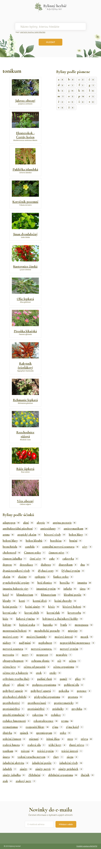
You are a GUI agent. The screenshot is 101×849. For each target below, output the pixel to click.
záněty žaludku (14, 775)
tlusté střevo (79, 745)
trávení (28, 751)
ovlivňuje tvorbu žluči (18, 679)
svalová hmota (14, 745)
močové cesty (13, 637)
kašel (8, 595)
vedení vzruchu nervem (33, 757)
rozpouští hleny (38, 727)
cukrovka (70, 558)
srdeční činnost (14, 739)
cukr (54, 558)
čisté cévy (38, 558)
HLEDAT (50, 42)
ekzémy (25, 577)
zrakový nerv (26, 781)
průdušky (60, 709)
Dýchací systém (73, 570)
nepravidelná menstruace (77, 643)
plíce (80, 679)
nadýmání (27, 643)
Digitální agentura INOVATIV (87, 846)
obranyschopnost (16, 661)
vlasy (58, 757)
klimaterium (51, 595)
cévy (87, 546)
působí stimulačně (16, 715)
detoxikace (29, 564)
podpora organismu (46, 685)
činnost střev (59, 552)
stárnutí (36, 739)
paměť (66, 679)
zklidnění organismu (63, 775)
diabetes (48, 564)
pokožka (66, 691)
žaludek (10, 769)
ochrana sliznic (43, 661)
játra (85, 588)
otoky (55, 673)
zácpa (73, 757)
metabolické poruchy (49, 630)
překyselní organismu (49, 697)
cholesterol (12, 552)
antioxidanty (50, 528)
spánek (26, 733)
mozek (87, 637)
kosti (24, 601)
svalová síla (36, 745)
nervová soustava (15, 649)
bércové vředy (55, 534)
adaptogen (12, 522)
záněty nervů (45, 769)
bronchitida (12, 546)
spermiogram (46, 733)
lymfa (66, 625)
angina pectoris (65, 522)
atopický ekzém (29, 534)
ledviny (10, 625)
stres (72, 739)
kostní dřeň (42, 601)
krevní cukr (12, 612)
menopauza (84, 625)
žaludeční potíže (44, 763)
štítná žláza (55, 739)
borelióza (58, 540)
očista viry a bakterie (18, 673)
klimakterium (27, 595)
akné (28, 522)
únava (9, 757)
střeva (87, 739)
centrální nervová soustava (61, 546)
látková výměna (28, 619)
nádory (9, 643)
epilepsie (43, 577)
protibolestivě (14, 703)
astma (9, 534)
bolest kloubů (36, 540)
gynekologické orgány (19, 582)
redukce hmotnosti (17, 721)
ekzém (9, 577)
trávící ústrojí (72, 751)
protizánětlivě (38, 709)
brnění (75, 540)
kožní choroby (65, 601)
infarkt (70, 588)
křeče (54, 606)
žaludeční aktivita (16, 763)
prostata (75, 697)
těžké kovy (58, 745)
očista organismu (66, 667)
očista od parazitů (37, 667)
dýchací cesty (48, 570)
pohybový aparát (15, 691)
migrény (75, 630)
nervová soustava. (44, 649)
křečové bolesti (74, 606)
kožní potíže (13, 606)
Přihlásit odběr (66, 824)
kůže (8, 619)
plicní (9, 685)
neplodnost (47, 643)
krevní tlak (56, 612)
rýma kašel (75, 727)
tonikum (10, 751)
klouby (9, 601)
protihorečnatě (39, 703)
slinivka (10, 733)
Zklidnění (37, 775)
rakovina (40, 715)
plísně (23, 685)
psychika (79, 709)
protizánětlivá (14, 709)
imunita (84, 582)
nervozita (11, 655)
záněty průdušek (70, 769)
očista (75, 661)
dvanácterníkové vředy (19, 570)
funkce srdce (63, 577)
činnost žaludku (15, 558)
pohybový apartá (43, 691)
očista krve (12, 667)
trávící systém (48, 751)
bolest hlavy (78, 534)
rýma (57, 727)
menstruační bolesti (17, 630)
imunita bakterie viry (18, 588)
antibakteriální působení (20, 528)
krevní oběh (34, 612)
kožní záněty (35, 606)
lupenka (50, 625)
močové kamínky (39, 637)
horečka (67, 582)
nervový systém (71, 649)
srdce (65, 733)
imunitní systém (48, 588)
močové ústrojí (66, 637)
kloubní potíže (75, 595)
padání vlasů (47, 679)
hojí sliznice (47, 582)
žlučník (88, 775)
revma (67, 721)
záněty (26, 769)
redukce (58, 715)
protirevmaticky (66, 703)
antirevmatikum (76, 528)
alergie (43, 522)
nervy (28, 655)
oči (61, 661)
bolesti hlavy (13, 540)
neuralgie (64, 655)
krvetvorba (77, 612)
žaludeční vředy (71, 763)
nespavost (44, 655)
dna (85, 564)
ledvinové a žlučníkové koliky (62, 619)
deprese (10, 564)
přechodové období (17, 697)
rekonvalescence (46, 721)
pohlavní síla (74, 685)
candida (32, 546)
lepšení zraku (29, 625)
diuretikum (68, 564)
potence (84, 691)
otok (41, 673)
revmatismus (13, 727)
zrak (8, 781)
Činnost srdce (35, 552)
